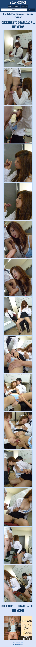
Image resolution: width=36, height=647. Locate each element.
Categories (16, 6)
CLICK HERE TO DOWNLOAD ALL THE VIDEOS (18, 24)
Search (31, 10)
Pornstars (25, 6)
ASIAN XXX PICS (18, 2)
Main (9, 6)
